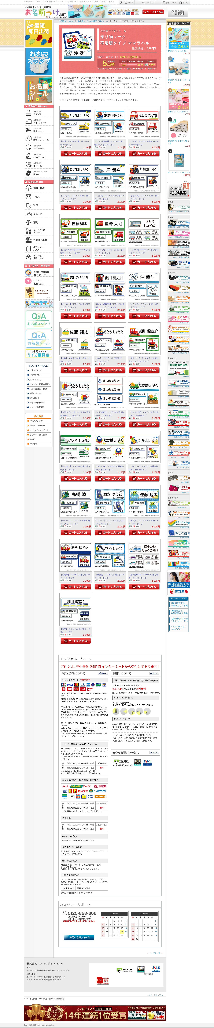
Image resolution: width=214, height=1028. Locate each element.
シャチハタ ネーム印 (178, 278)
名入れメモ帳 (178, 534)
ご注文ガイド (35, 370)
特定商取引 (34, 398)
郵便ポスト (178, 488)
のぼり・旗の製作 (178, 554)
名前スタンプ (178, 319)
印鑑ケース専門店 (178, 263)
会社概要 (33, 444)
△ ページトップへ (154, 953)
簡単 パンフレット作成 (178, 433)
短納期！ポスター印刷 (178, 423)
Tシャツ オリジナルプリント (178, 443)
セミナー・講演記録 (38, 435)
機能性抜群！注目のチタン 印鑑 (178, 223)
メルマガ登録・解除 (38, 389)
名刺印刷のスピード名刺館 (178, 383)
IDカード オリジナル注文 (178, 413)
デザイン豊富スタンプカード (178, 403)
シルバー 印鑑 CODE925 (178, 253)
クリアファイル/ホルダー (178, 544)
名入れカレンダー (178, 503)
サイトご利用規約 (37, 407)
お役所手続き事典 (179, 612)
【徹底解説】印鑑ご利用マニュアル (179, 619)
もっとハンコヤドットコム (41, 430)
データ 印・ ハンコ (178, 309)
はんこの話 (179, 627)
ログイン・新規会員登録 (40, 384)
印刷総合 (178, 368)
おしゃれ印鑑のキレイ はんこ (178, 233)
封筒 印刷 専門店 (178, 393)
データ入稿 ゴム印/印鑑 (178, 288)
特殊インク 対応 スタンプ (178, 349)
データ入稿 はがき (178, 463)
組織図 (32, 439)
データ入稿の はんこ (178, 339)
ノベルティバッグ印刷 (178, 513)
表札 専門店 (178, 478)
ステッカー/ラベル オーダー (178, 453)
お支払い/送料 (35, 375)
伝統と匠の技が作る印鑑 (178, 243)
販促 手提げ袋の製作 (178, 564)
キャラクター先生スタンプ (178, 329)
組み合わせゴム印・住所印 (178, 298)
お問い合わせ (35, 393)
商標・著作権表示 (37, 402)
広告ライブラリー (37, 425)
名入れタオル (178, 524)
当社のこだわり (36, 421)
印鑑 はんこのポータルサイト (178, 208)
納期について (35, 379)
